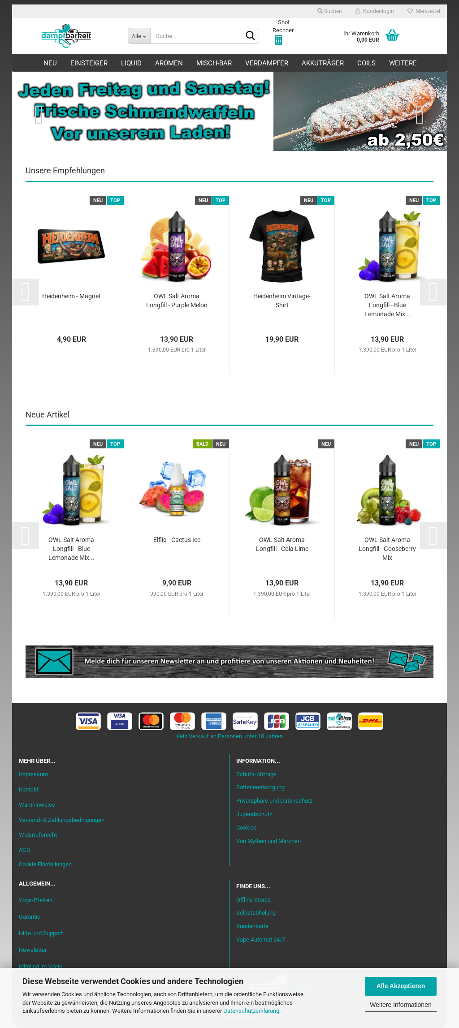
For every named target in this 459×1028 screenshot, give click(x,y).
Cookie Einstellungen (45, 864)
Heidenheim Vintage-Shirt (282, 300)
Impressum (33, 774)
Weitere (403, 63)
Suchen (329, 11)
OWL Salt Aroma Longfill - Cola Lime (282, 544)
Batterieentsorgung (260, 787)
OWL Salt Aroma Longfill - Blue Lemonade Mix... (387, 305)
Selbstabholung (256, 912)
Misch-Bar (214, 63)
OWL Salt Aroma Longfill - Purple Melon (177, 300)
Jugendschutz (254, 814)
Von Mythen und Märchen (268, 841)
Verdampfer (266, 63)
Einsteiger (89, 63)
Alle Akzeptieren (401, 985)
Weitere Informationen (400, 1004)
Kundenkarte (252, 926)
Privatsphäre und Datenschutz (274, 800)
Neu (50, 63)
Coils (366, 63)
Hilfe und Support (41, 933)
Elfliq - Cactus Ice (176, 539)
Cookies (246, 827)
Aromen (169, 63)
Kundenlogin (374, 11)
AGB (24, 850)
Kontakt (29, 789)
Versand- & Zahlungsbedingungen (61, 820)
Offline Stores (253, 899)
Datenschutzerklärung (251, 1010)
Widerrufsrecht (38, 834)
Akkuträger (323, 63)
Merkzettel (423, 11)
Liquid (131, 63)
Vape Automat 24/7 (260, 939)
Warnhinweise (37, 804)
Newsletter (33, 949)
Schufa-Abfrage (256, 774)
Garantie (29, 916)
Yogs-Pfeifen (35, 900)
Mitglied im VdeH (40, 966)
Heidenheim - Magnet (71, 296)
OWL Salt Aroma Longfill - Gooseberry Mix (387, 548)
